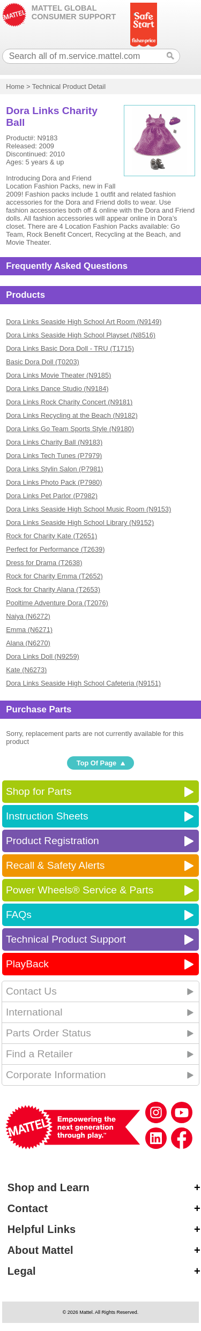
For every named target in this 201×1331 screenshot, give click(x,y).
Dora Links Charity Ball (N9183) (54, 442)
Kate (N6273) (26, 670)
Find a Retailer (39, 1053)
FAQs (19, 914)
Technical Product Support (66, 939)
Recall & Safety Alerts (55, 865)
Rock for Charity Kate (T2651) (51, 536)
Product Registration (52, 840)
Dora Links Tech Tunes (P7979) (54, 456)
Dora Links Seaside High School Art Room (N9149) (83, 322)
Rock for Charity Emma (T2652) (54, 576)
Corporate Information (56, 1074)
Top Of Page (96, 763)
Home (15, 86)
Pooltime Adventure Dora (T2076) (57, 603)
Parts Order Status (48, 1033)
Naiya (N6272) (28, 616)
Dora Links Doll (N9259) (42, 656)
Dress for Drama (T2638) (44, 563)
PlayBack (27, 963)
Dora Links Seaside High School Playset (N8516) (80, 335)
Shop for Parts (39, 791)
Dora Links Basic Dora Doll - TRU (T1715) (70, 348)
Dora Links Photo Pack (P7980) (54, 482)
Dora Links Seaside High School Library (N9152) (80, 522)
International (34, 1012)
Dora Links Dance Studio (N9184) (57, 389)
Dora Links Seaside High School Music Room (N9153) (88, 509)
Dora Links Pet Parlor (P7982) (52, 496)
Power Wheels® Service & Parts (79, 890)
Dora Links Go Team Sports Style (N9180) (70, 429)
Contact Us (31, 991)
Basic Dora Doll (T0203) (42, 362)
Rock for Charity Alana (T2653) (53, 589)
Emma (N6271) (29, 630)
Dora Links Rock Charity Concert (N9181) (69, 402)
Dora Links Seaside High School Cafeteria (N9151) (83, 683)
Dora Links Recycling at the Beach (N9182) (71, 415)
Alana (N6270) (28, 643)
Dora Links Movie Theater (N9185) (58, 375)
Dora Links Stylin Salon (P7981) (54, 469)
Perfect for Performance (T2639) (55, 549)
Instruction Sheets (47, 816)
